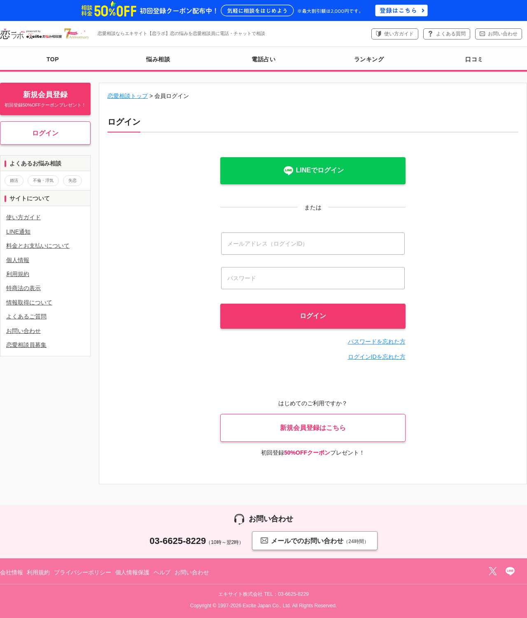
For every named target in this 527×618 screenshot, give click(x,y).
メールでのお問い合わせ (314, 540)
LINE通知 (18, 231)
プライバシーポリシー (82, 572)
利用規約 (17, 274)
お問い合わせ (503, 34)
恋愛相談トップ (127, 96)
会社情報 (11, 572)
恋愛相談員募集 (26, 345)
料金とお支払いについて (38, 245)
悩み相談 (158, 59)
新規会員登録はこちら (313, 427)
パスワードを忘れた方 (377, 341)
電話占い (263, 59)
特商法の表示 (23, 288)
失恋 (72, 180)
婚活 (14, 180)
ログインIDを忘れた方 (377, 356)
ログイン (45, 133)
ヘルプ (162, 572)
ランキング (369, 59)
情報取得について (29, 302)
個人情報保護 (132, 572)
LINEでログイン (313, 170)
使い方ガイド (399, 34)
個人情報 (17, 260)
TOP (53, 59)
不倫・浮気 (43, 180)
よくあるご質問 (26, 316)
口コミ (474, 59)
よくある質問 (451, 34)
